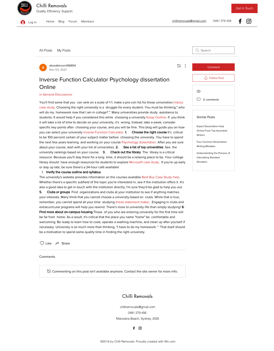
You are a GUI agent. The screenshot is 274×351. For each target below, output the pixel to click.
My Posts (63, 50)
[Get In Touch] (244, 8)
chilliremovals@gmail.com (137, 307)
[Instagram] (249, 21)
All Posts (45, 50)
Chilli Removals (51, 6)
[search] (213, 50)
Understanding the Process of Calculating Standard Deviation (213, 157)
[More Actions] (183, 65)
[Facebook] (240, 21)
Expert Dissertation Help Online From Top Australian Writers (212, 130)
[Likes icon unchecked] (42, 243)
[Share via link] (62, 243)
